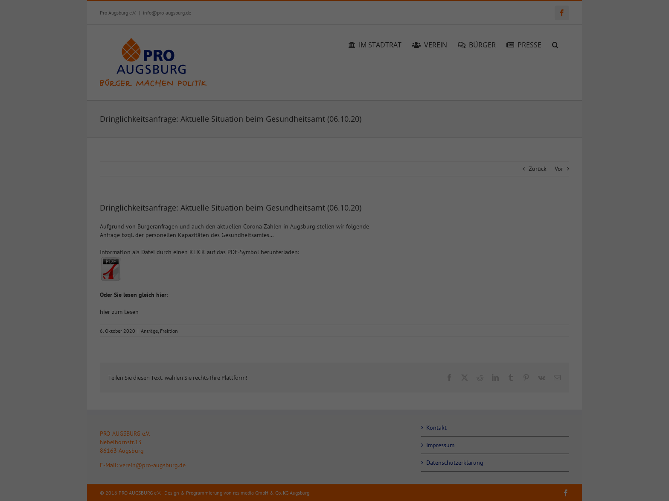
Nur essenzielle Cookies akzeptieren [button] (334, 440)
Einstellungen (211, 297)
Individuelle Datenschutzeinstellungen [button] (334, 465)
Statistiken (364, 224)
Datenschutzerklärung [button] (338, 485)
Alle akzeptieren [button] (252, 414)
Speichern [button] (416, 414)
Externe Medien (371, 268)
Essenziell (363, 180)
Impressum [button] (374, 485)
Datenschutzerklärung (205, 288)
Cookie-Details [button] (298, 485)
